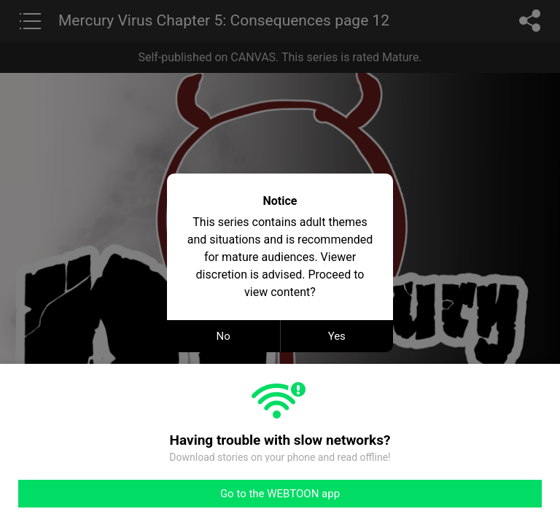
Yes (337, 336)
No (223, 336)
